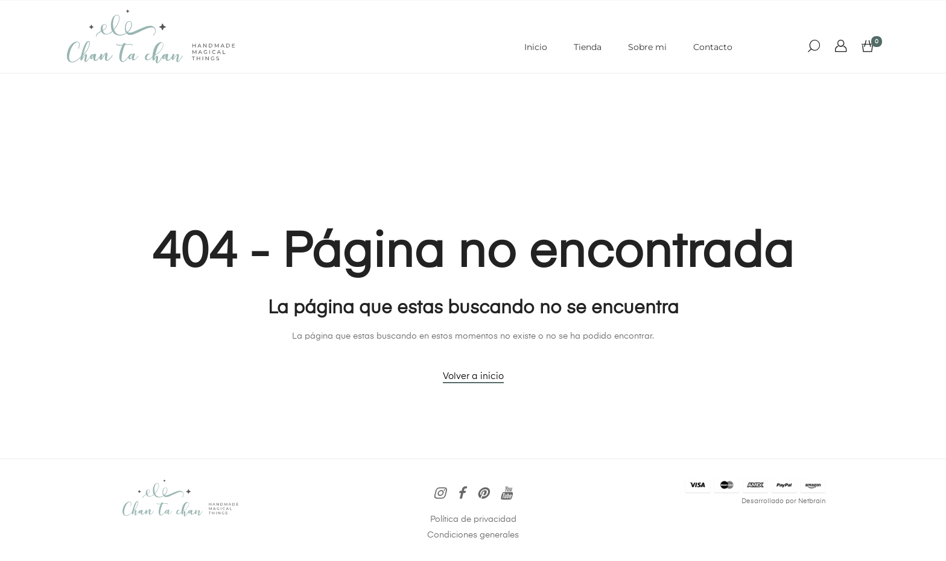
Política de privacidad (473, 519)
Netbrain (812, 501)
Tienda (588, 47)
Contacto (712, 47)
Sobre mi (647, 47)
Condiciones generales (473, 535)
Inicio (535, 47)
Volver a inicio (473, 376)
